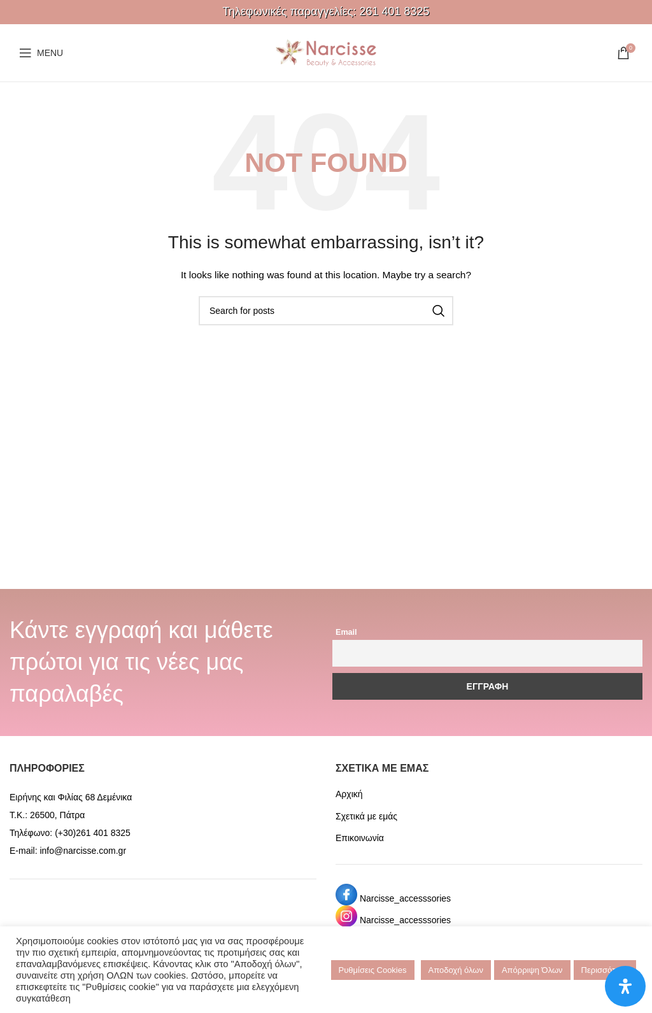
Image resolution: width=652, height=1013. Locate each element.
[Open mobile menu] (41, 53)
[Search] (326, 310)
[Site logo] (326, 52)
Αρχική (349, 794)
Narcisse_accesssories (405, 898)
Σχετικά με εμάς (366, 816)
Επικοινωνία (360, 838)
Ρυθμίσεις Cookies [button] (373, 970)
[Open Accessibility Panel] (625, 986)
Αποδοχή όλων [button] (456, 970)
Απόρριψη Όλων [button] (532, 970)
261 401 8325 (394, 11)
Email (346, 632)
